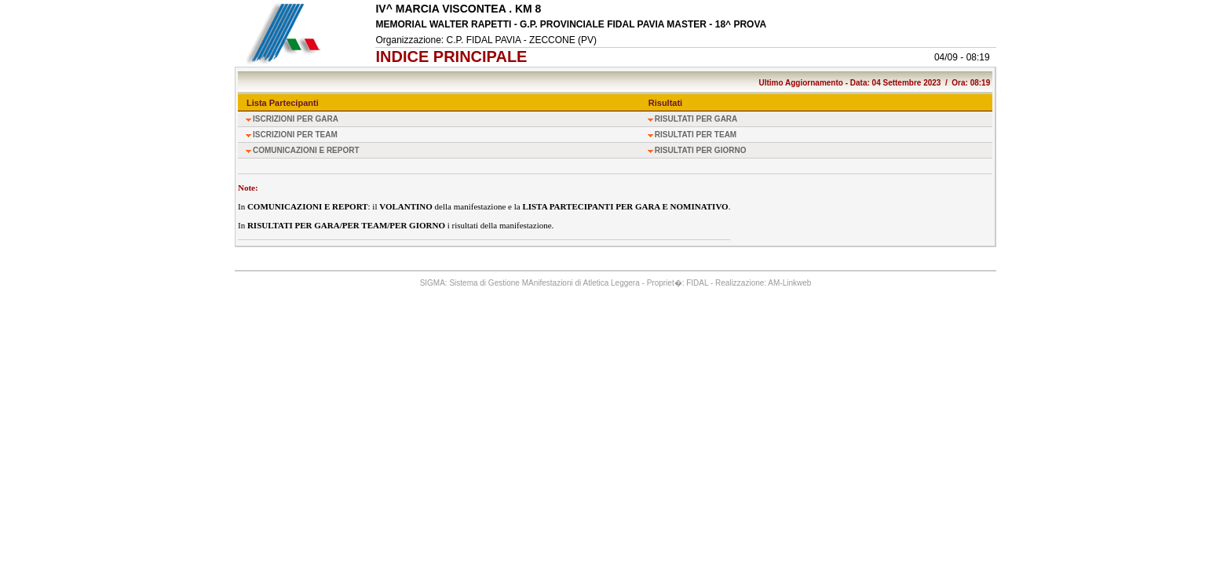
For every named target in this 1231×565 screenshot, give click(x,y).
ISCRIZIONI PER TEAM (295, 134)
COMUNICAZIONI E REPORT (306, 150)
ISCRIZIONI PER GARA (295, 119)
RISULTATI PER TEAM (695, 134)
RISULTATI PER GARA (696, 119)
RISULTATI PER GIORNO (701, 150)
